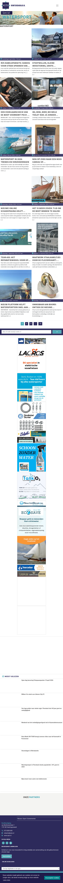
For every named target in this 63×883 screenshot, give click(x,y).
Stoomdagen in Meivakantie (30, 751)
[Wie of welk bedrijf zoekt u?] (26, 332)
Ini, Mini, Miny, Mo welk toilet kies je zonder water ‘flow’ (44, 113)
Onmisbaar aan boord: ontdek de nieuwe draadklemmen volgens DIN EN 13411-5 (45, 306)
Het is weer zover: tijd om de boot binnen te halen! (46, 209)
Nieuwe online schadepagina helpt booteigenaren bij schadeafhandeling (12, 210)
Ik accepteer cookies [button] (52, 878)
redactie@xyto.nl (9, 833)
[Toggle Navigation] (57, 5)
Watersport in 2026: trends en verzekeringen (15, 160)
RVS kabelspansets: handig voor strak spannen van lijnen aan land (15, 64)
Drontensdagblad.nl (18, 6)
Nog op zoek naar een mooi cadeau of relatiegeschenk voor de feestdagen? (47, 160)
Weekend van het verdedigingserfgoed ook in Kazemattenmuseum (41, 722)
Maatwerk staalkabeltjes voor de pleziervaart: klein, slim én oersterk (46, 259)
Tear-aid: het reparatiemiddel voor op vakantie (14, 259)
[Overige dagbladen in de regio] (31, 868)
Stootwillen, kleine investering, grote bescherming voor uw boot (44, 64)
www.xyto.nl (7, 835)
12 (40, 323)
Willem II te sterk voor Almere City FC (32, 694)
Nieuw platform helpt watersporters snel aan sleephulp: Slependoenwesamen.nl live (14, 306)
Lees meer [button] (6, 880)
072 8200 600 (8, 830)
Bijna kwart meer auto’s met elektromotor (34, 779)
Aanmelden (6, 856)
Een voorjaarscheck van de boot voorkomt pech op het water (15, 113)
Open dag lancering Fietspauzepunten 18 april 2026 (37, 680)
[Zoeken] (56, 332)
